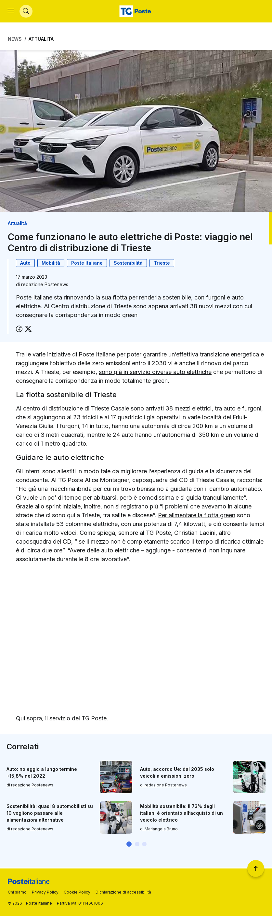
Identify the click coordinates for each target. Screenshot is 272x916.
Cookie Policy (77, 892)
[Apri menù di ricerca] (26, 11)
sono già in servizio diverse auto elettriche (155, 372)
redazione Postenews (44, 285)
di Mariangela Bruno (159, 829)
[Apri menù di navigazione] (11, 11)
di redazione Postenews (29, 785)
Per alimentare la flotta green (196, 516)
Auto (25, 263)
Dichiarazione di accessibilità (123, 892)
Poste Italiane (87, 263)
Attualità (41, 40)
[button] (129, 844)
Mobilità (51, 263)
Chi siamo (17, 892)
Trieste (162, 263)
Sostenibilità (128, 263)
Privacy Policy (45, 892)
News (15, 40)
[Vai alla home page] (136, 11)
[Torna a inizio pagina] (255, 868)
